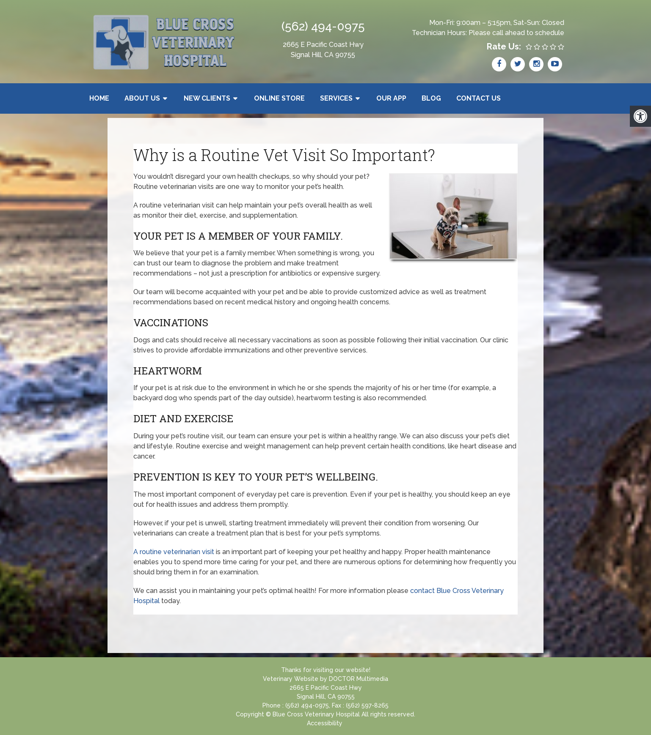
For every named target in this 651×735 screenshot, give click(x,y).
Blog (431, 98)
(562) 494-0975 (323, 26)
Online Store (279, 98)
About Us (142, 98)
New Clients (207, 98)
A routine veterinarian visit (173, 552)
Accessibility (324, 723)
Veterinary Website (290, 678)
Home (99, 98)
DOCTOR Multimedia (358, 678)
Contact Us (478, 98)
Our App (391, 98)
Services (336, 98)
